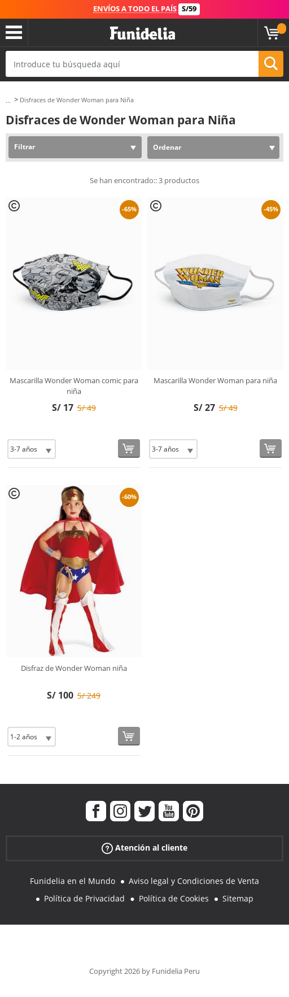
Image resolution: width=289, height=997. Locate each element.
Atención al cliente (144, 848)
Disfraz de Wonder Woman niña (74, 668)
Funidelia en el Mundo (72, 880)
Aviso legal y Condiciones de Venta (194, 880)
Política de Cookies (174, 898)
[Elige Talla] (31, 449)
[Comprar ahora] (129, 448)
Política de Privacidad (84, 898)
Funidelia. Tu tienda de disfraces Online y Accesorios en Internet (142, 34)
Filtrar (24, 146)
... (8, 100)
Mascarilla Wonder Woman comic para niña (74, 386)
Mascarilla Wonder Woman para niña (215, 380)
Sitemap (237, 898)
